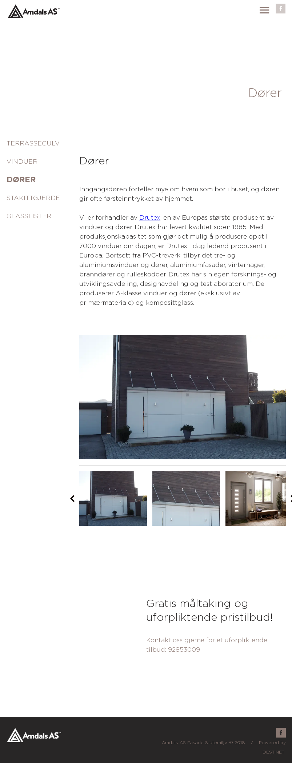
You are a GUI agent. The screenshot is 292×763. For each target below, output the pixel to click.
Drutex (149, 218)
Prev (72, 498)
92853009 (184, 650)
